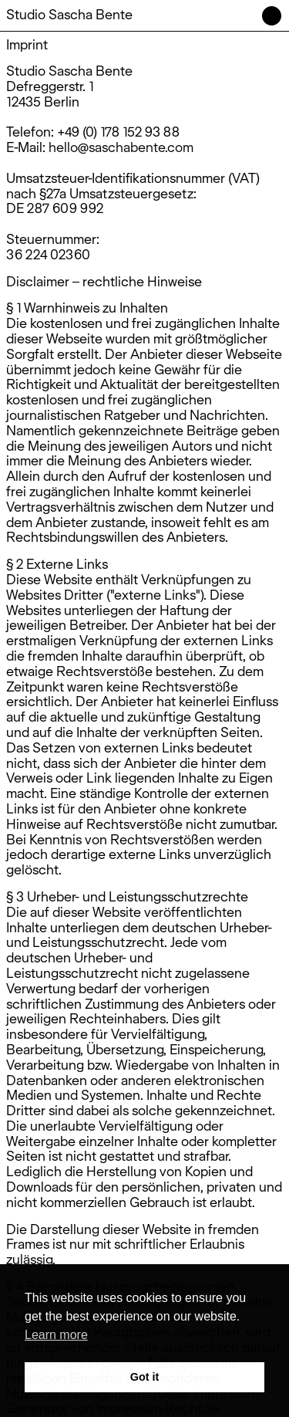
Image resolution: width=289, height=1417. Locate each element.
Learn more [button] (56, 1334)
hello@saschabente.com (121, 147)
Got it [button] (145, 1377)
